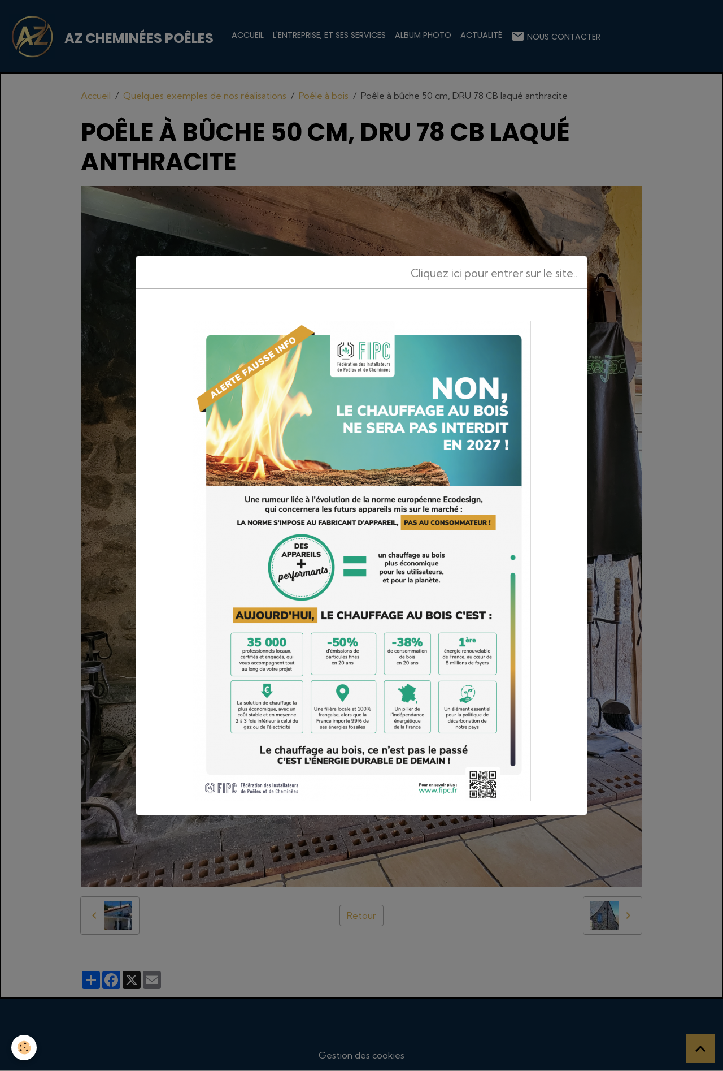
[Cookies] (24, 1047)
